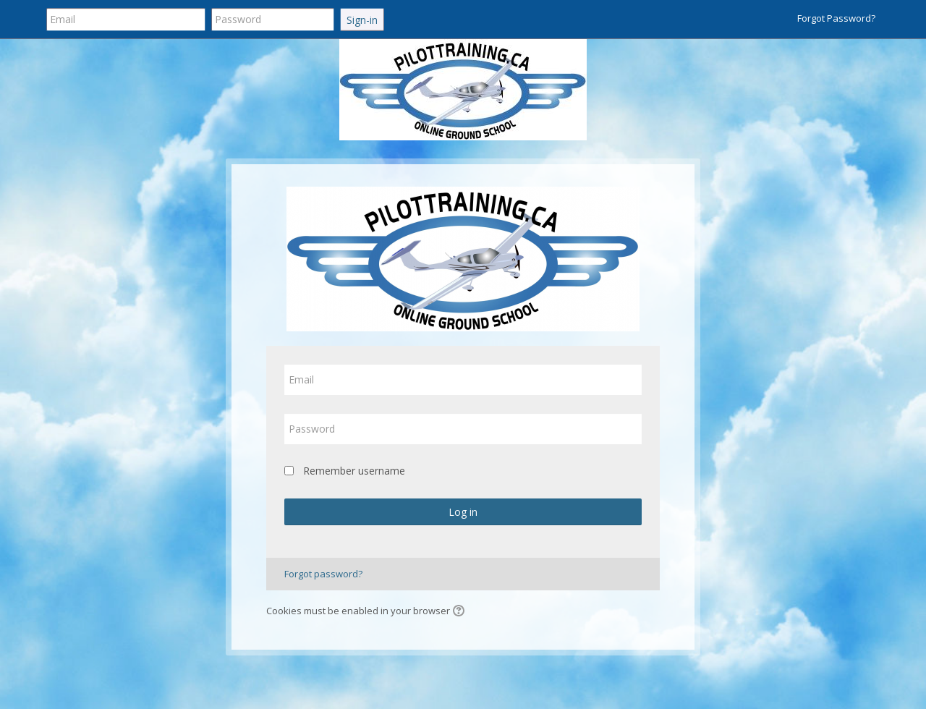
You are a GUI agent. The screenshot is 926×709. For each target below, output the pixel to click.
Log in (463, 512)
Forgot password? (323, 573)
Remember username (354, 470)
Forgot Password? (836, 18)
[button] (461, 612)
